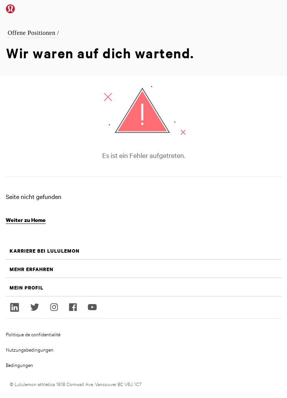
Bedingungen (19, 364)
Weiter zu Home (26, 220)
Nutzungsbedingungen (29, 349)
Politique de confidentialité (33, 334)
